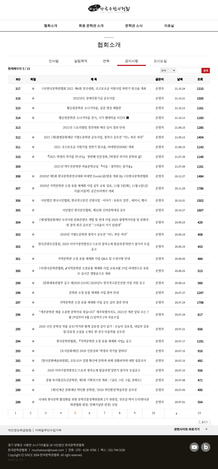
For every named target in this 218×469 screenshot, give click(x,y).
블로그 (205, 447)
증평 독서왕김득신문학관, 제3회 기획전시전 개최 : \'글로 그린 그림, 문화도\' (94, 380)
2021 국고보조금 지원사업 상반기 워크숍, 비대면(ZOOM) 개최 (94, 147)
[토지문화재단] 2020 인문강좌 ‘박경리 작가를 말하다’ (93, 351)
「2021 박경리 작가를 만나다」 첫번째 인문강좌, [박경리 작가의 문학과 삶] (93, 156)
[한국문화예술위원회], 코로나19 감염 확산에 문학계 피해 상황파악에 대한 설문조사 (94, 360)
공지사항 (131, 61)
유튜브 (194, 447)
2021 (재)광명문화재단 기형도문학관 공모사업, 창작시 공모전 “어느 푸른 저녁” (94, 137)
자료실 (169, 26)
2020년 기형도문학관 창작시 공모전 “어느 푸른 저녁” (94, 234)
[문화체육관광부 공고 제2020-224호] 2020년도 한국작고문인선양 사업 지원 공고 (94, 283)
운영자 (159, 88)
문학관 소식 (134, 26)
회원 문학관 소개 (91, 26)
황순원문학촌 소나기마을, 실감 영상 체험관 (94, 108)
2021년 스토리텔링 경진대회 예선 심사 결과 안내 (94, 127)
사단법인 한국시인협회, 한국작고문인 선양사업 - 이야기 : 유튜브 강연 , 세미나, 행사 (94, 200)
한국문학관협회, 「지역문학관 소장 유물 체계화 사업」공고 (93, 341)
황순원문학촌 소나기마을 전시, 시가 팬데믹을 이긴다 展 (94, 118)
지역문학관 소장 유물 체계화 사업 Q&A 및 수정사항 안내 (94, 258)
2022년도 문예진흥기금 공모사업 (94, 98)
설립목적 (80, 61)
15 (199, 413)
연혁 (106, 61)
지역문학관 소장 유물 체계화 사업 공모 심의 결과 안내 (94, 302)
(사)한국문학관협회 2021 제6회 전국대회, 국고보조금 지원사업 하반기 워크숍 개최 (94, 88)
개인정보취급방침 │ (21, 430)
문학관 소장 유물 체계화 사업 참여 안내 (94, 292)
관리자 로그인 (15, 459)
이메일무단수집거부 (48, 430)
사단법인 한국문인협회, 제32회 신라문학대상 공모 (93, 210)
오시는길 (160, 61)
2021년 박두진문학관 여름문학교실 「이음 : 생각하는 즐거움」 (94, 166)
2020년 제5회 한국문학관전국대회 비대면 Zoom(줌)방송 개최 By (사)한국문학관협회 (94, 176)
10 (153, 413)
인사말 (54, 61)
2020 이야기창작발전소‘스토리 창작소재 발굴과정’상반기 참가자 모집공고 (93, 370)
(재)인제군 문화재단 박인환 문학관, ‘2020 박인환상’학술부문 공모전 (94, 390)
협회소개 (50, 26)
